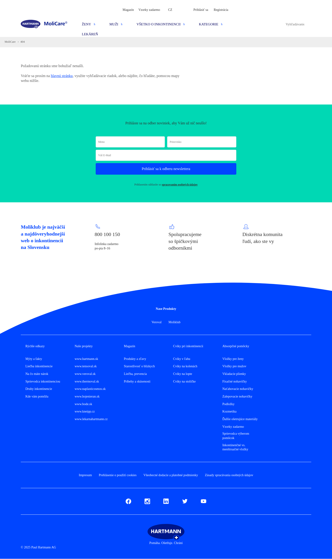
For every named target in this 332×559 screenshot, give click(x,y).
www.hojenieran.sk (87, 396)
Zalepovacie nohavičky (237, 396)
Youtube (203, 500)
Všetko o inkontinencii (158, 24)
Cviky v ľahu (181, 359)
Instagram (147, 500)
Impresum (85, 475)
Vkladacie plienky (234, 374)
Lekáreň (90, 34)
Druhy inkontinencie (38, 389)
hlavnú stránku (62, 76)
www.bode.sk (83, 404)
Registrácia (221, 10)
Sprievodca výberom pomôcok (235, 436)
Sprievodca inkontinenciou (42, 381)
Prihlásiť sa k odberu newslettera (166, 169)
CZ (170, 10)
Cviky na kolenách (185, 366)
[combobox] (295, 24)
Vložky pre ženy (233, 359)
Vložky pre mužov (234, 366)
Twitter (185, 500)
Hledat (309, 24)
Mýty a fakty (33, 359)
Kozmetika (229, 411)
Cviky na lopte (182, 374)
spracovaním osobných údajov (180, 184)
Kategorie (208, 24)
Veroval (156, 322)
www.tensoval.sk (86, 366)
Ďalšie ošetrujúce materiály (240, 419)
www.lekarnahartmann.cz (91, 419)
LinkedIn (166, 500)
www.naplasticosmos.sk (90, 389)
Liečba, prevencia (135, 374)
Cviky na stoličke (184, 381)
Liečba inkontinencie (39, 366)
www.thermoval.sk (87, 381)
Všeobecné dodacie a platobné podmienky (170, 475)
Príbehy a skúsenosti (137, 381)
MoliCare (10, 41)
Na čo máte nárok (36, 374)
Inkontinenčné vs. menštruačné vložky (235, 447)
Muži (114, 24)
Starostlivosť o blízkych (139, 366)
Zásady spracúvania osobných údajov (229, 475)
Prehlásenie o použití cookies (118, 475)
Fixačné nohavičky (234, 381)
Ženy (86, 24)
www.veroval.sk (85, 374)
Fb (127, 500)
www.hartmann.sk (86, 359)
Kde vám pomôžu (36, 396)
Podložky (228, 404)
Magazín (128, 10)
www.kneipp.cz (85, 411)
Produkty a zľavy (135, 359)
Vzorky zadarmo (149, 10)
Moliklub (175, 322)
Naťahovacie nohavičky (237, 389)
